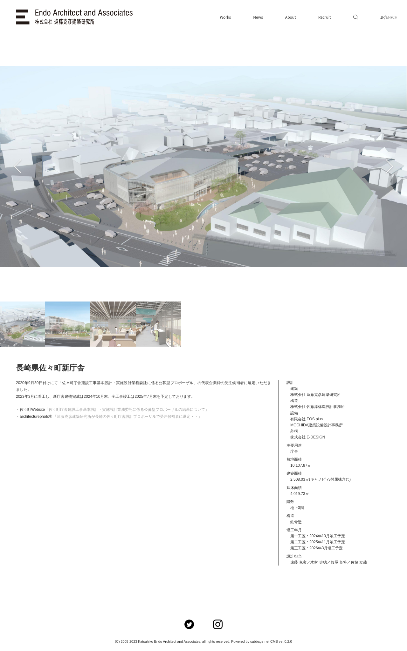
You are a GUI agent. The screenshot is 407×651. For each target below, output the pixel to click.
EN (388, 17)
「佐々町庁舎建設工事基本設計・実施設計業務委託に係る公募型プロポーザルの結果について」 (127, 409)
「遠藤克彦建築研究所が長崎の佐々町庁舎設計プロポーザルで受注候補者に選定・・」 (127, 416)
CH (394, 17)
